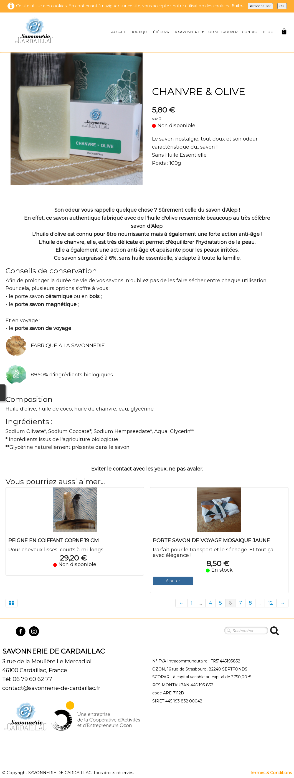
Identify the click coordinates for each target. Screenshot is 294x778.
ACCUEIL (118, 32)
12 (270, 603)
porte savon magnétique (46, 304)
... (200, 603)
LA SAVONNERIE (188, 32)
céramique (58, 296)
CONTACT (250, 32)
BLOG (268, 32)
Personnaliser (260, 6)
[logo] (34, 30)
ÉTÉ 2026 (161, 32)
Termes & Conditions (271, 772)
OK (282, 6)
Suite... (238, 5)
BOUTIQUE (139, 32)
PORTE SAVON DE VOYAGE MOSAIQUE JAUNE (211, 540)
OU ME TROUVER (223, 32)
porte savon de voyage (43, 328)
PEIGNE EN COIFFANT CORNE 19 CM (53, 540)
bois (94, 296)
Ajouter (173, 580)
